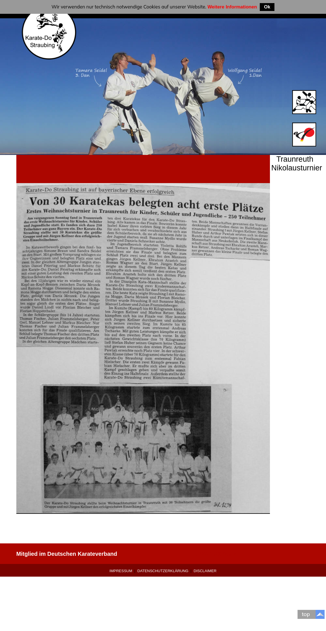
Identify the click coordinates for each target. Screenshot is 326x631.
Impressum (121, 571)
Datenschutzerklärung (163, 571)
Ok (267, 7)
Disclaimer (205, 571)
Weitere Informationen (232, 7)
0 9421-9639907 (215, 554)
